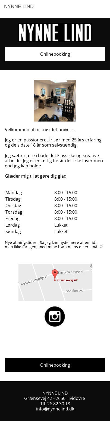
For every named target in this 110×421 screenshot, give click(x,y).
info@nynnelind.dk (55, 409)
